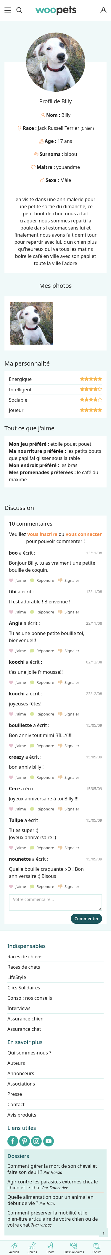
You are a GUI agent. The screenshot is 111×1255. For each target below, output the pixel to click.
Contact (16, 1104)
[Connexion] (103, 10)
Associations (21, 1083)
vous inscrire (42, 534)
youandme (68, 167)
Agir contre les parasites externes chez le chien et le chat (52, 1184)
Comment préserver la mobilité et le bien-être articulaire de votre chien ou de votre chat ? (52, 1218)
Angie (15, 623)
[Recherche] (19, 10)
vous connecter (84, 534)
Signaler (68, 580)
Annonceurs (20, 1073)
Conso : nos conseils (29, 998)
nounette (20, 859)
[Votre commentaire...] (55, 902)
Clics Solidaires (73, 1247)
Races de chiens (25, 956)
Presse (14, 1094)
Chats (50, 1247)
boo (13, 553)
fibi (13, 591)
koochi (17, 662)
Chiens (32, 1247)
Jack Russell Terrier (59, 128)
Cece (14, 788)
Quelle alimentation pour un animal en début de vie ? (50, 1200)
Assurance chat (24, 1029)
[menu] (8, 10)
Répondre (42, 580)
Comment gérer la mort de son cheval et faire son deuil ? (52, 1169)
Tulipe (16, 820)
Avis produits (21, 1115)
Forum (97, 1247)
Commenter (86, 918)
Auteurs (16, 1063)
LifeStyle (16, 977)
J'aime (18, 580)
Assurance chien (25, 1018)
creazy (16, 757)
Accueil (14, 1247)
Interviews (18, 1008)
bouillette (20, 725)
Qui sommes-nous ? (29, 1052)
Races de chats (23, 967)
